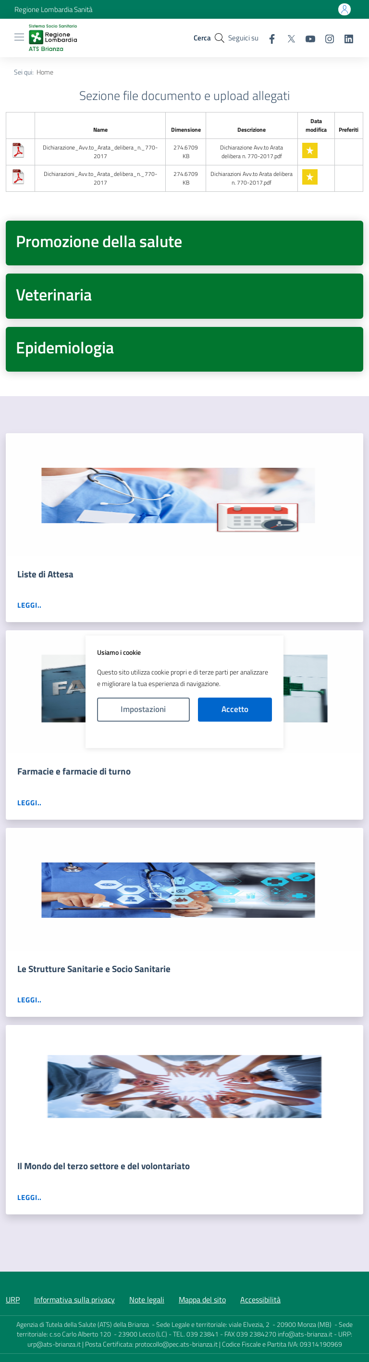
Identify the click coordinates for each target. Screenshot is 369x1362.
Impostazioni (143, 709)
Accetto (234, 709)
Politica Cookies (184, 734)
